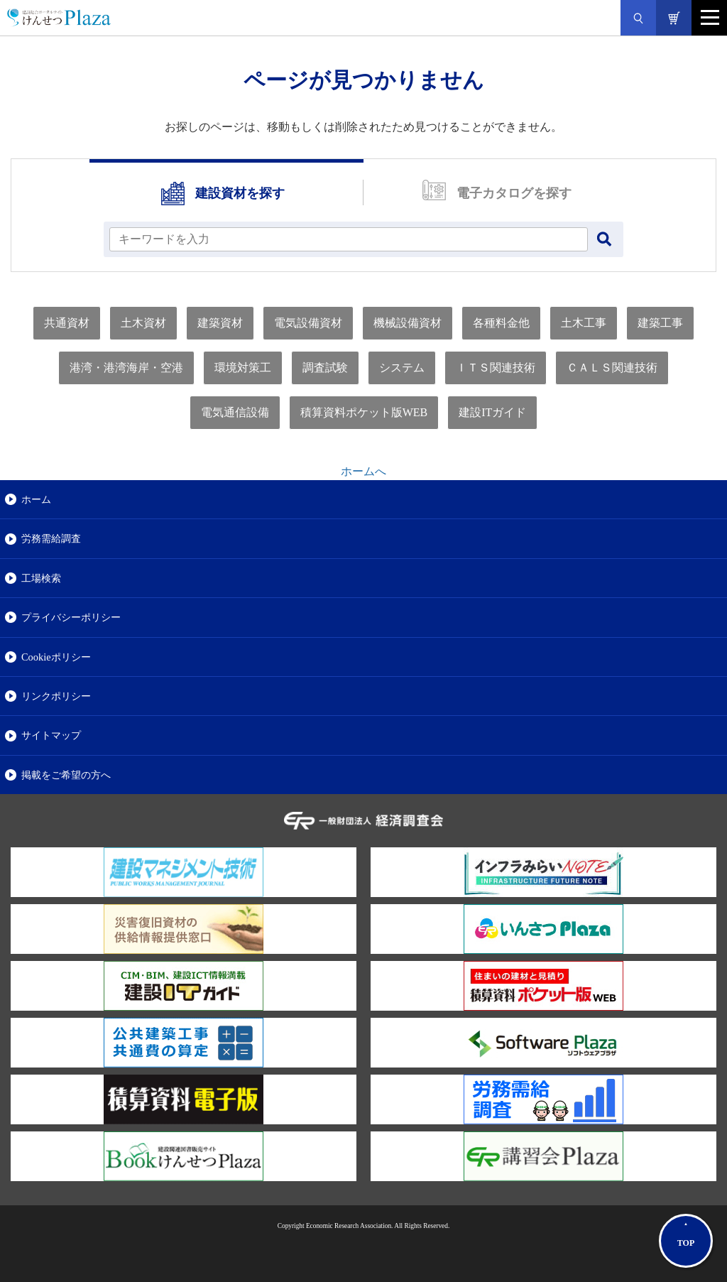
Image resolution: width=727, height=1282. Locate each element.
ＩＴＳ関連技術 (495, 368)
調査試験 (325, 368)
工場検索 (41, 578)
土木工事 (583, 323)
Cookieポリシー (56, 657)
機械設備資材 (407, 323)
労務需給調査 (51, 538)
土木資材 (143, 323)
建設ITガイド (492, 412)
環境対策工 (242, 368)
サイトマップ (51, 735)
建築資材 (220, 323)
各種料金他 (501, 323)
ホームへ (363, 471)
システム (402, 368)
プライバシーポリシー (71, 617)
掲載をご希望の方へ (66, 775)
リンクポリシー (56, 696)
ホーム (36, 499)
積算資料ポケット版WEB (364, 412)
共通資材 (66, 323)
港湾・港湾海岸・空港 (126, 368)
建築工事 (660, 323)
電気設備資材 (308, 323)
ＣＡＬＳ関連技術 (612, 368)
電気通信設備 (235, 412)
